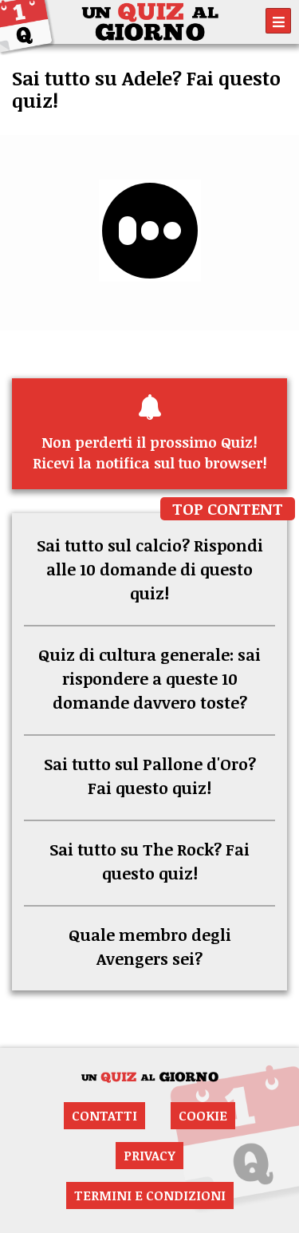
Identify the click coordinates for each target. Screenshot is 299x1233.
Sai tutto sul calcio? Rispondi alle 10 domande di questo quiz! (150, 569)
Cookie (203, 1115)
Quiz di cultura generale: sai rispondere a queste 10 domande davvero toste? (149, 678)
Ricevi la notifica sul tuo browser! (150, 433)
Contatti (104, 1115)
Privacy (149, 1155)
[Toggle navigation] (278, 21)
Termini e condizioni (150, 1195)
